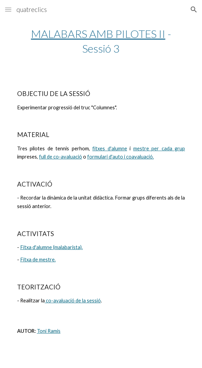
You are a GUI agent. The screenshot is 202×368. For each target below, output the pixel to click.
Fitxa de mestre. (38, 259)
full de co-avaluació (60, 157)
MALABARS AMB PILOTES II (98, 33)
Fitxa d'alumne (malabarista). (51, 247)
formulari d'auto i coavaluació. (120, 157)
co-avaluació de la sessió (73, 300)
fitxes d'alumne (109, 148)
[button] (8, 9)
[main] (101, 41)
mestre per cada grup (159, 148)
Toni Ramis (48, 331)
